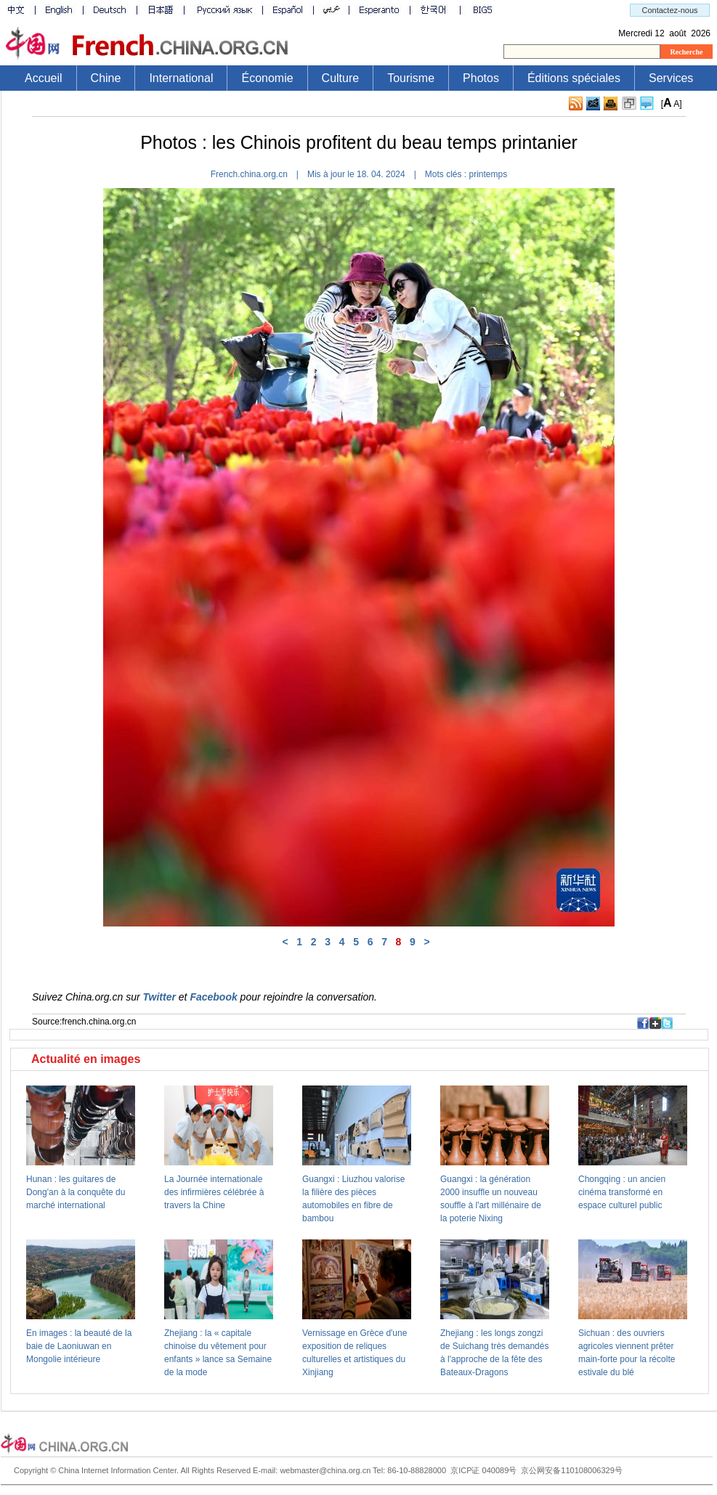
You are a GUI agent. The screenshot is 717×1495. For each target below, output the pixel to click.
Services (671, 78)
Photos (481, 78)
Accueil (43, 78)
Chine (106, 78)
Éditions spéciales (573, 78)
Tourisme (410, 78)
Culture (341, 78)
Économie (267, 78)
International (181, 78)
